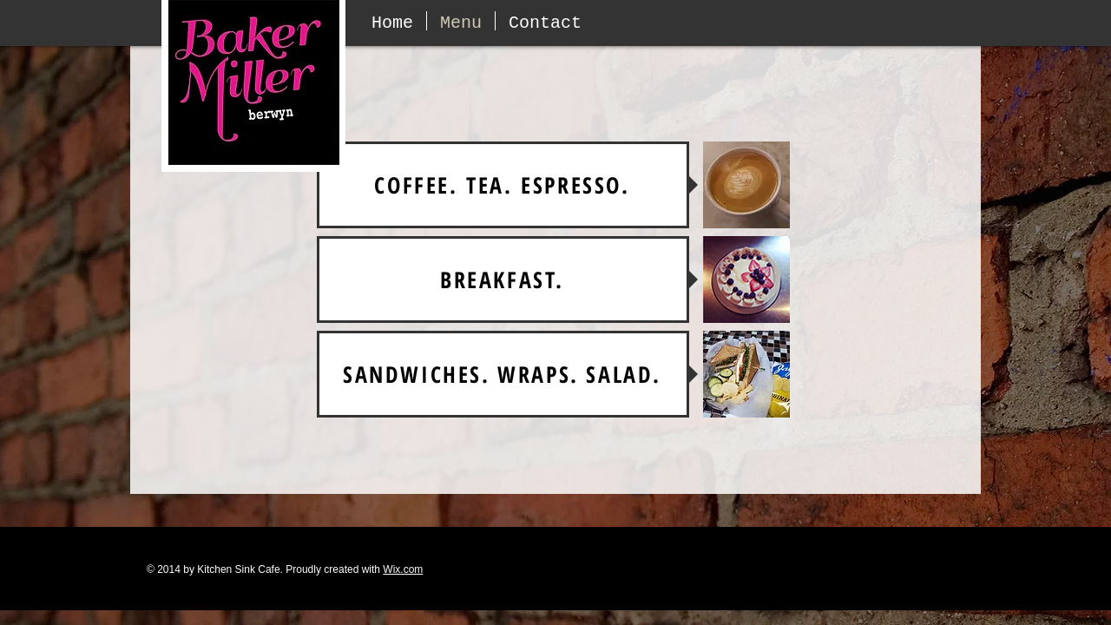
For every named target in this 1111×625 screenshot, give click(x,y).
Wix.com (403, 569)
